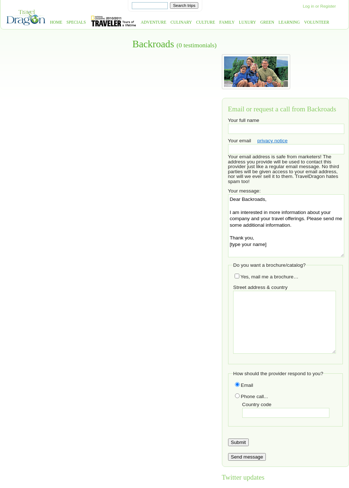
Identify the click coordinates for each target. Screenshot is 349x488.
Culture (205, 22)
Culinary (181, 22)
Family (227, 22)
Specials (76, 22)
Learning (289, 22)
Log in (308, 6)
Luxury (247, 22)
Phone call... (251, 396)
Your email (239, 140)
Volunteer (316, 22)
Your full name (243, 120)
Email (244, 385)
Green (267, 22)
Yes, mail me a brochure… (267, 276)
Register (328, 6)
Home (56, 22)
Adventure (153, 22)
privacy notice (272, 140)
